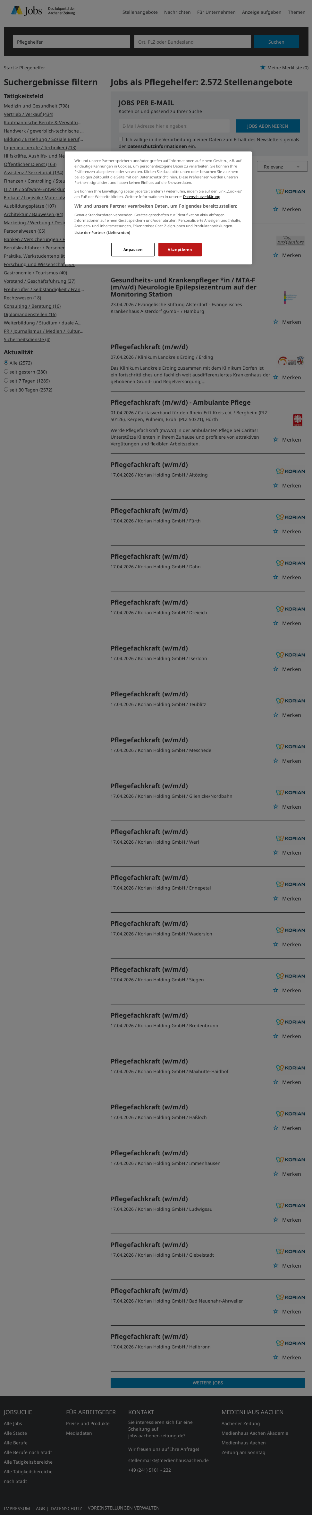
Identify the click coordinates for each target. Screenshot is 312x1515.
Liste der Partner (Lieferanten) (102, 232)
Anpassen (133, 249)
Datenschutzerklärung (201, 196)
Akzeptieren (180, 249)
